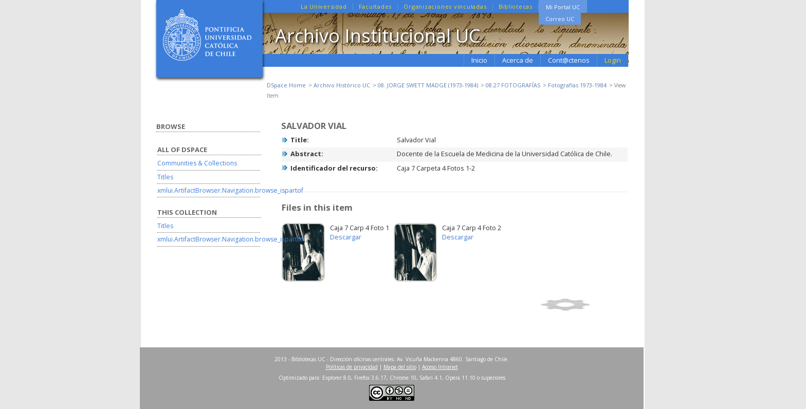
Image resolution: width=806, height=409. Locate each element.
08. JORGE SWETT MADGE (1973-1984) (428, 85)
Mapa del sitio (399, 366)
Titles (165, 177)
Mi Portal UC (563, 7)
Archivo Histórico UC (342, 85)
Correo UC (559, 19)
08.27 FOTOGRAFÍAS (513, 85)
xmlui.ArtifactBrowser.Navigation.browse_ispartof (230, 190)
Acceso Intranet (440, 366)
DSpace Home (286, 85)
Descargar (345, 236)
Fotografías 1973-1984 (577, 85)
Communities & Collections (197, 163)
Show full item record (582, 304)
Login (612, 60)
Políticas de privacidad (352, 366)
